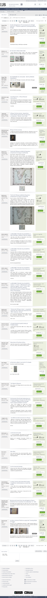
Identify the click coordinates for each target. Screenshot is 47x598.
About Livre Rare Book (6, 579)
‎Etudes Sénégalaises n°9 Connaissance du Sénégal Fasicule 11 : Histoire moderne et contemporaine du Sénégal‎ (23, 26)
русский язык (27, 595)
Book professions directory (35, 9)
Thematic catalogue (10, 11)
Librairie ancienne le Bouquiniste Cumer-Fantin (38, 434)
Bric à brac (28, 575)
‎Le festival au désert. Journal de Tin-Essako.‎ (20, 362)
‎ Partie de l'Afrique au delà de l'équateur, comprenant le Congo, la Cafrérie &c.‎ (20, 152)
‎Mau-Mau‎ (12, 451)
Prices (27, 573)
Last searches (4, 551)
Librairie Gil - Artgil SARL (38, 234)
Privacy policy (4, 586)
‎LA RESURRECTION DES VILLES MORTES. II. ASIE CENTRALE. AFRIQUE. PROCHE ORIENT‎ (20, 234)
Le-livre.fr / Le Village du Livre (42, 26)
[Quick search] (15, 4)
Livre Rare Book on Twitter (29, 579)
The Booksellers (24, 9)
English (13, 595)
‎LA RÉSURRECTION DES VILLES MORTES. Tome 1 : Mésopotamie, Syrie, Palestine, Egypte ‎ (20, 269)
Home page (8, 9)
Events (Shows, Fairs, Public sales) (8, 573)
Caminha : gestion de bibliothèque (32, 571)
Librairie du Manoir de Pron (39, 452)
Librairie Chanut (36, 97)
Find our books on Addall (6, 577)
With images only (16, 17)
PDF (36, 15)
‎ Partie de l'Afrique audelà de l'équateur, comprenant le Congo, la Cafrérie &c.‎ (20, 195)
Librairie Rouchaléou (37, 249)
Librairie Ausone (37, 309)
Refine (45, 17)
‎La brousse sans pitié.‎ (15, 432)
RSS (40, 15)
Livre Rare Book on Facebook (30, 581)
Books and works (15, 9)
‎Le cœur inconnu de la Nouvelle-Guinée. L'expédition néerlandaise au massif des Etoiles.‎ (20, 483)
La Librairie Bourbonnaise (42, 131)
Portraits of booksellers (6, 571)
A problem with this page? (6, 585)
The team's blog (4, 581)
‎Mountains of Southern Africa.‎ (17, 342)
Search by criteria (12, 6)
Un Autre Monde (41, 78)
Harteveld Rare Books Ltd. (38, 342)
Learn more (35, 597)
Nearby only (22, 17)
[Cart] (35, 4)
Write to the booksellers (31, 0)
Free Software (28, 577)
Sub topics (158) (13, 14)
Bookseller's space (42, 0)
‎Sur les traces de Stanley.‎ (16, 466)
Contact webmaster (5, 583)
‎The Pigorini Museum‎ (15, 383)
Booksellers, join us (28, 568)
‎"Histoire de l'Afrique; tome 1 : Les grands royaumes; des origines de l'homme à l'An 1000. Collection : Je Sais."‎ (20, 310)
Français (17, 595)
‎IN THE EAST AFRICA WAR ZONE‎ (18, 51)
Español (32, 595)
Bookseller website (28, 570)
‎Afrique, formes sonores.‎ (16, 130)
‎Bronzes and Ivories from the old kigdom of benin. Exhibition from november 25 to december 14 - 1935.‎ (23, 501)
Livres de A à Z (36, 398)
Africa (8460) (4, 14)
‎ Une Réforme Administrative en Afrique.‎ (20, 418)
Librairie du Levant (42, 521)
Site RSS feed (27, 583)
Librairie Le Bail (39, 151)
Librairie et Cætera (41, 363)
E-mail (45, 15)
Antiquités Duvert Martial (38, 418)
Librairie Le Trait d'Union (42, 52)
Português (22, 595)
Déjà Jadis (35, 467)
